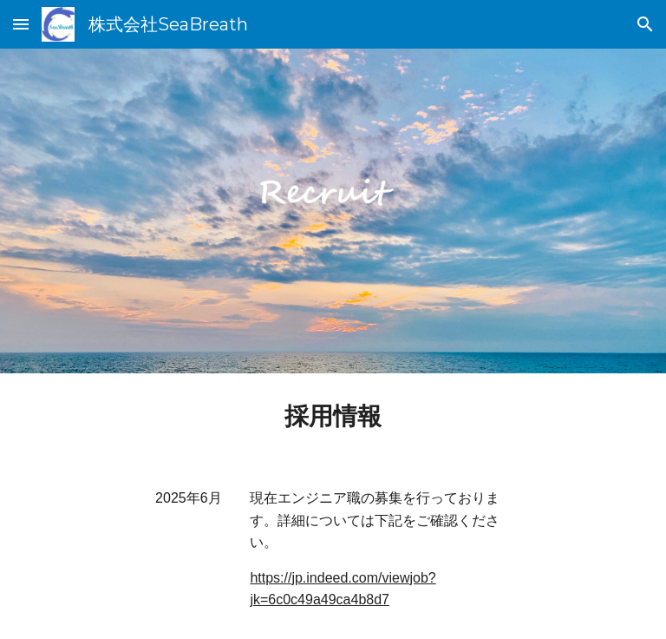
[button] (21, 24)
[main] (333, 416)
